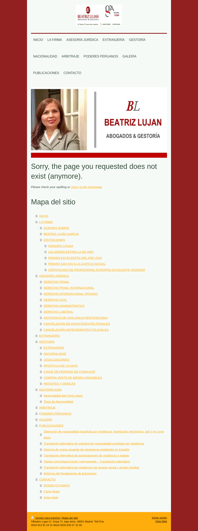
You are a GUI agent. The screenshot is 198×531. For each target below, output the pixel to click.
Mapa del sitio (70, 517)
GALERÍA (45, 419)
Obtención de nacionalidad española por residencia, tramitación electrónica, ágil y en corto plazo (104, 434)
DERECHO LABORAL (58, 311)
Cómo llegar (52, 491)
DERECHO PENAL (56, 281)
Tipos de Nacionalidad (58, 401)
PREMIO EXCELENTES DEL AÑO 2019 (75, 258)
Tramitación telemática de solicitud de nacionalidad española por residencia (94, 443)
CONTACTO (47, 479)
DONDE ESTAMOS (57, 485)
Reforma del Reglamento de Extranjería (70, 473)
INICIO (43, 216)
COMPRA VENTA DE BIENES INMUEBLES (73, 377)
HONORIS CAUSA (60, 246)
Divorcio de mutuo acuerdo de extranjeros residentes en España (86, 449)
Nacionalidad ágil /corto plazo (63, 395)
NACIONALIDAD (55, 353)
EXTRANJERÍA (49, 335)
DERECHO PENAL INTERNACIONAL (69, 287)
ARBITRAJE (47, 407)
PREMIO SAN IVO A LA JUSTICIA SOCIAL (77, 264)
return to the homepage (86, 187)
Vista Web (161, 521)
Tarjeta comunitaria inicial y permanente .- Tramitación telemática (87, 461)
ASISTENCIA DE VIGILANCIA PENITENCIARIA (76, 317)
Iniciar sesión (159, 517)
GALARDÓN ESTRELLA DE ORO (71, 252)
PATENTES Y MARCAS (59, 383)
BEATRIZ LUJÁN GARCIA (61, 234)
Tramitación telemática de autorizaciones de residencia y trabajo (86, 455)
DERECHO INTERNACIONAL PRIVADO (71, 293)
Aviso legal (51, 497)
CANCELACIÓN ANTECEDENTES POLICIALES (76, 329)
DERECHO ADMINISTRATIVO (64, 305)
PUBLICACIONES (51, 425)
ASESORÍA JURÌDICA (54, 275)
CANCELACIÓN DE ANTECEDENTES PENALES (77, 323)
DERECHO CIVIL (55, 299)
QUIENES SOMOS (56, 228)
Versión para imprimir (46, 517)
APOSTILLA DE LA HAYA (61, 365)
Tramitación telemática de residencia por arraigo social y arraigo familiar (91, 467)
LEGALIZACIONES (56, 359)
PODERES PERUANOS (55, 413)
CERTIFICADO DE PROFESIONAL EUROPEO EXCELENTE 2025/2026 (96, 269)
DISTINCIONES (54, 240)
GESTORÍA (47, 341)
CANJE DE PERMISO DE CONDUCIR (69, 371)
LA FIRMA (46, 222)
